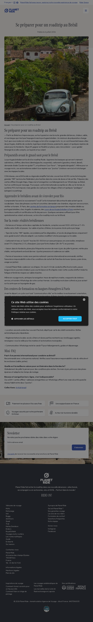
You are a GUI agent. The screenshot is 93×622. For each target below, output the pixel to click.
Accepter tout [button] (70, 318)
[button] (22, 318)
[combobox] (84, 299)
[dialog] (46, 311)
